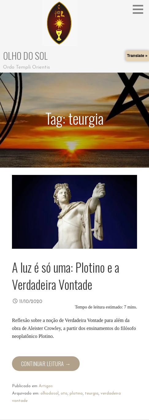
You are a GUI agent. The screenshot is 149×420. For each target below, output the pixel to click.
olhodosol (49, 393)
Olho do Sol (25, 55)
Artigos (46, 386)
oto (64, 393)
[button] (140, 9)
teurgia (91, 393)
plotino (76, 393)
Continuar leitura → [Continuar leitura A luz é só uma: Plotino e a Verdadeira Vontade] (46, 364)
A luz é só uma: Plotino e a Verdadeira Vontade (65, 275)
